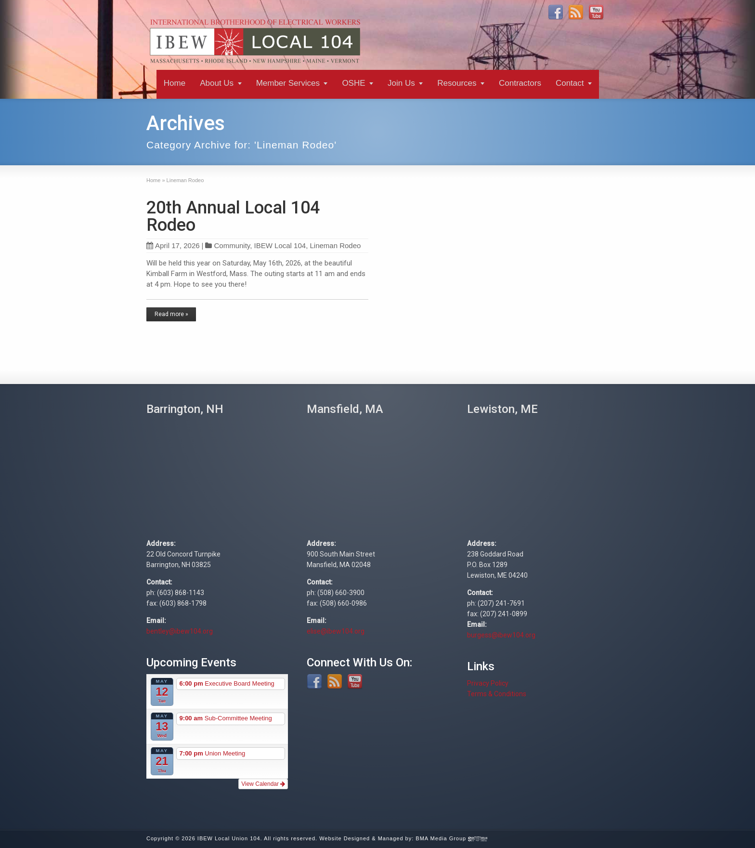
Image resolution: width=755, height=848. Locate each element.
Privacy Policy (487, 683)
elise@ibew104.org (335, 631)
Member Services (288, 83)
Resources (456, 83)
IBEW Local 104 (280, 245)
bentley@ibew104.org (179, 631)
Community (232, 245)
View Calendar (263, 784)
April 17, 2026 (173, 245)
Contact (570, 83)
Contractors (520, 83)
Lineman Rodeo (335, 245)
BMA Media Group (451, 838)
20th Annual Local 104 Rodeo (233, 216)
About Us (217, 83)
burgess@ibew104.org (501, 635)
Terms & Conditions (496, 694)
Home (174, 83)
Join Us (401, 83)
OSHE (353, 83)
